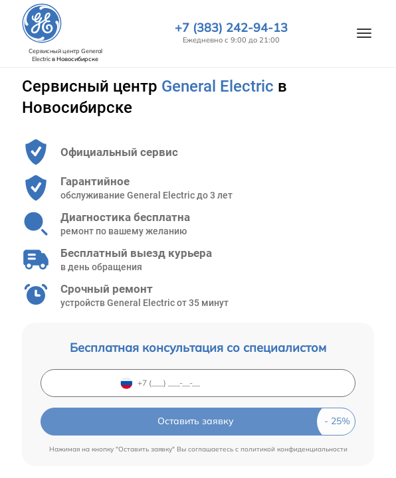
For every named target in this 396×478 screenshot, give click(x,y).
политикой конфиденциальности (294, 449)
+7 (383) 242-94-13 (231, 28)
